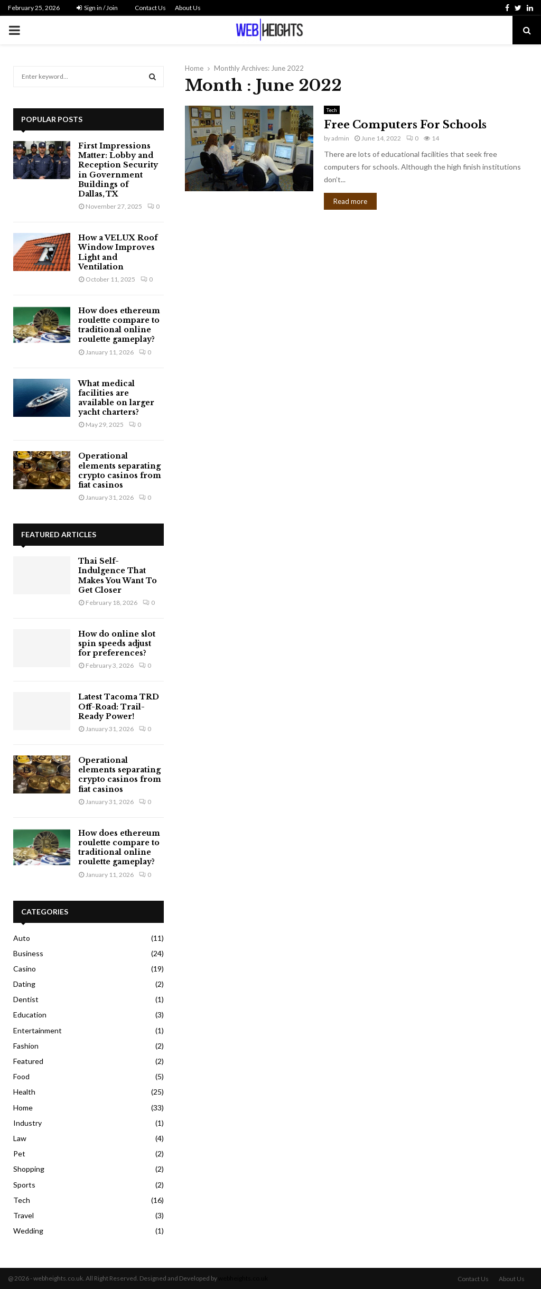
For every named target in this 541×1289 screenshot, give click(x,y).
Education (29, 1014)
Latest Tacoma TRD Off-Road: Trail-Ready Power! (118, 706)
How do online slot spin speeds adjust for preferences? (116, 643)
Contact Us (150, 8)
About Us (188, 8)
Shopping (28, 1168)
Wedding (28, 1230)
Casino (24, 968)
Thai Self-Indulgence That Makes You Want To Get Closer (117, 575)
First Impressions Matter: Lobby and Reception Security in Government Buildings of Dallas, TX (118, 170)
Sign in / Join (97, 8)
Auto (21, 937)
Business (28, 953)
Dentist (26, 999)
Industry (27, 1122)
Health (24, 1091)
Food (21, 1076)
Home (23, 1107)
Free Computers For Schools (405, 124)
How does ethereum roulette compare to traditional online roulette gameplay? (119, 325)
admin (340, 138)
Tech (332, 110)
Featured (28, 1061)
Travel (23, 1215)
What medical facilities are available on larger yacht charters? (116, 398)
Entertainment (37, 1030)
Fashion (26, 1045)
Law (19, 1138)
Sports (24, 1184)
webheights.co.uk (243, 1278)
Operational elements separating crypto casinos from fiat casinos (119, 470)
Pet (19, 1153)
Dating (24, 983)
